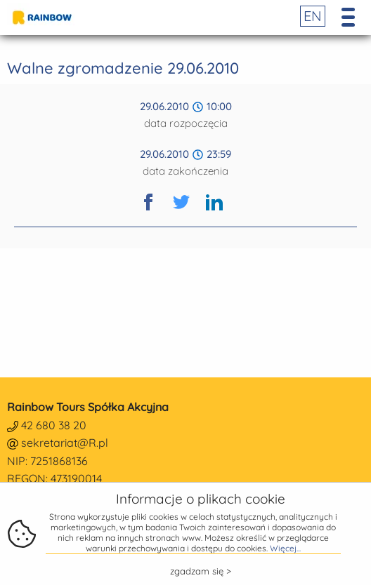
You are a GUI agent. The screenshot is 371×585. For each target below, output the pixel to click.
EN (313, 16)
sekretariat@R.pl (64, 443)
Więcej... (285, 548)
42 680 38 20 (53, 425)
